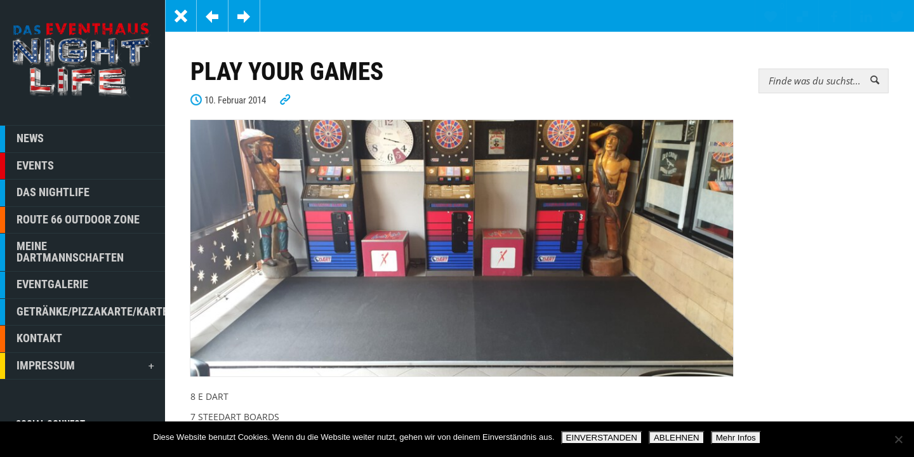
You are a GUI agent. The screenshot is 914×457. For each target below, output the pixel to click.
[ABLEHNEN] (898, 439)
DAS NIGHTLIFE (44, 193)
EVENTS (27, 166)
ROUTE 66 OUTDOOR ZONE (70, 220)
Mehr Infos (736, 437)
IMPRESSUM (78, 366)
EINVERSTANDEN (601, 437)
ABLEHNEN (676, 437)
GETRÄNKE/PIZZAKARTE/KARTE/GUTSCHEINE (82, 312)
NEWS (22, 139)
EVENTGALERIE (44, 285)
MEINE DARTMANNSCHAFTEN (62, 252)
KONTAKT (31, 339)
